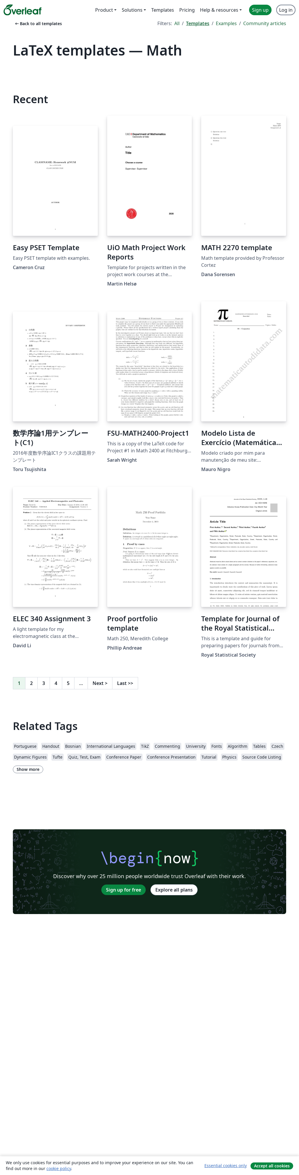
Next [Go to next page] (100, 683)
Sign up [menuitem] (260, 10)
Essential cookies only (225, 1165)
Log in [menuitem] (286, 10)
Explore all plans (174, 890)
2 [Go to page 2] (31, 683)
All (177, 23)
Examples (226, 23)
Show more (28, 769)
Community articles (264, 23)
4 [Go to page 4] (56, 683)
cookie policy (58, 1168)
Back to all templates (38, 23)
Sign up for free (123, 890)
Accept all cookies (272, 1166)
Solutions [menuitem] (132, 10)
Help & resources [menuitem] (219, 10)
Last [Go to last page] (125, 683)
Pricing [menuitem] (187, 10)
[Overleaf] (22, 10)
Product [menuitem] (104, 10)
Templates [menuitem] (162, 10)
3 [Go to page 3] (43, 683)
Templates (197, 23)
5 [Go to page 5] (68, 683)
